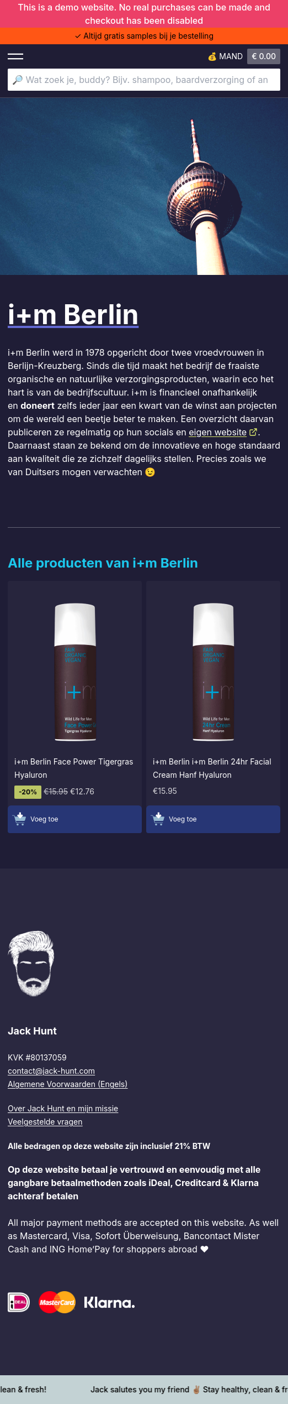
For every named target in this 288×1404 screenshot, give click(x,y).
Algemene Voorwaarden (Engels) (67, 1084)
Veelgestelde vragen (45, 1121)
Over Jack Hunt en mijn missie (63, 1108)
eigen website (223, 432)
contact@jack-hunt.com (51, 1070)
